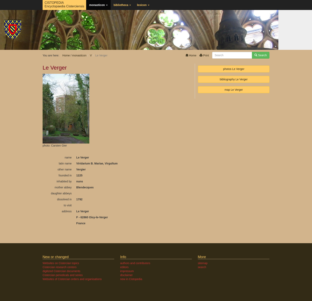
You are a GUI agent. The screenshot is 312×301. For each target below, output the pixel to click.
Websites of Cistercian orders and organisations (72, 279)
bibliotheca (122, 5)
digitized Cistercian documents (61, 271)
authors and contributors (135, 263)
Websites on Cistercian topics (61, 263)
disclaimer (126, 275)
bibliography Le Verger (234, 79)
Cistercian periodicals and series (63, 275)
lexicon (143, 5)
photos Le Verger (233, 69)
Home (190, 55)
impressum (127, 271)
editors (124, 267)
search (202, 267)
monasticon (98, 5)
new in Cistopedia (131, 279)
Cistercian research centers (59, 267)
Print (204, 55)
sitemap (203, 263)
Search (260, 55)
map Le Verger (234, 89)
